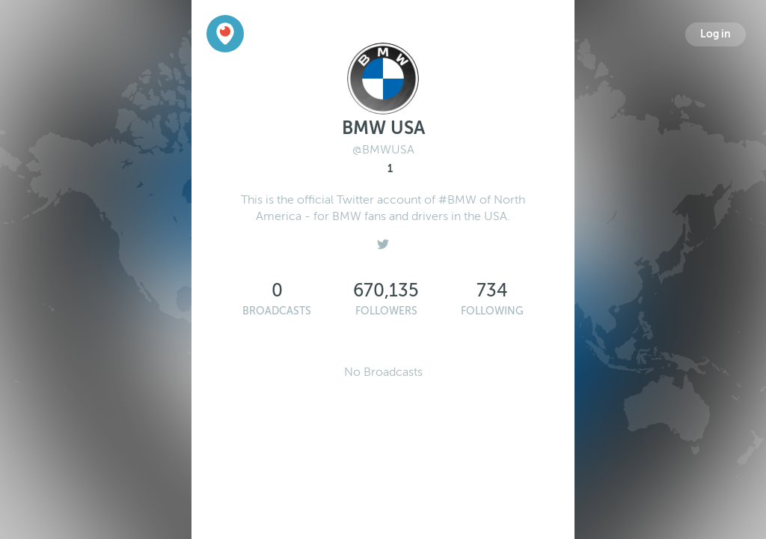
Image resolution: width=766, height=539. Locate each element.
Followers (386, 311)
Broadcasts (276, 311)
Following (492, 311)
